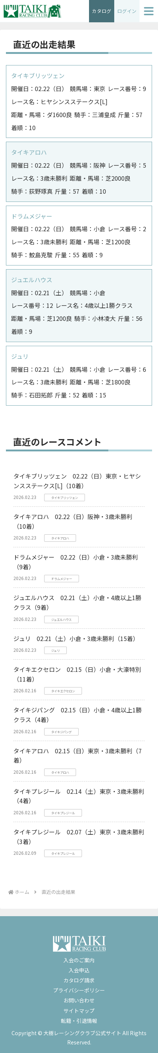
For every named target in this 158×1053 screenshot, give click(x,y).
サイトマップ (79, 1010)
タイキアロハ (29, 152)
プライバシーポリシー (79, 990)
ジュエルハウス (31, 279)
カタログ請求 (79, 980)
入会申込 (79, 970)
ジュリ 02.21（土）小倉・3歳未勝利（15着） (76, 638)
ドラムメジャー (31, 216)
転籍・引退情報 (79, 1020)
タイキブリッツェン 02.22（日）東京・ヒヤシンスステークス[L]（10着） (77, 480)
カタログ (101, 11)
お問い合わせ (79, 1000)
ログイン (126, 11)
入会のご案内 (79, 960)
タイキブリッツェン (38, 75)
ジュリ (20, 356)
